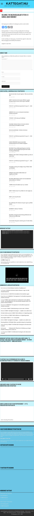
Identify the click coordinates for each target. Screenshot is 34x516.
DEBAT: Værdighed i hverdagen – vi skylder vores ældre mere (18, 310)
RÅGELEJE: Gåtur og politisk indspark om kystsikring (20, 322)
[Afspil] (3, 379)
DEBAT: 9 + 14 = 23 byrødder (13, 317)
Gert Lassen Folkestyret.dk (8, 328)
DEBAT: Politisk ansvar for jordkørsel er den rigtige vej (20, 190)
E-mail (3, 76)
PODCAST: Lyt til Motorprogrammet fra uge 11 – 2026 (20, 160)
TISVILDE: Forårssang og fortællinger (17, 118)
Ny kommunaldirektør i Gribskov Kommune (18, 130)
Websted (3, 81)
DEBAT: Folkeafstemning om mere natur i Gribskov (18, 308)
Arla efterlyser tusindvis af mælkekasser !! (17, 288)
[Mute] (29, 379)
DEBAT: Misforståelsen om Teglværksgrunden (22, 313)
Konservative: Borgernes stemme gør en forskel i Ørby (21, 220)
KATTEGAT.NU (17, 3)
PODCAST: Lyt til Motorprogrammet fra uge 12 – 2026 (20, 136)
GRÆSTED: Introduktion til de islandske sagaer (19, 294)
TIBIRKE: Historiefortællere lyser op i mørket (18, 184)
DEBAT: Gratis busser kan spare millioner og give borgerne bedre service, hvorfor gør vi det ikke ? (17, 280)
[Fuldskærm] (31, 379)
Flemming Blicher (4, 322)
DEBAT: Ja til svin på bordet (15, 196)
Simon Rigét (3, 317)
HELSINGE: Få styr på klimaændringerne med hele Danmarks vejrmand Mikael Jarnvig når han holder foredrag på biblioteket (19, 149)
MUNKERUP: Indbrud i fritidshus (16, 208)
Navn (3, 72)
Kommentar (4, 59)
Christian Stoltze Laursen (6, 313)
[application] (17, 239)
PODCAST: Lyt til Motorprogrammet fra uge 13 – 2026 (20, 106)
